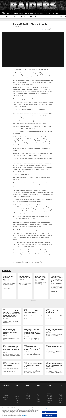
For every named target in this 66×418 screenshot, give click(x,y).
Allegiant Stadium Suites (38, 392)
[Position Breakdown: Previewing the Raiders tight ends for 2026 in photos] (33, 344)
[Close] (64, 412)
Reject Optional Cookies (49, 412)
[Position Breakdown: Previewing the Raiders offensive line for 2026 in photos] (11, 328)
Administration (5, 385)
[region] (33, 412)
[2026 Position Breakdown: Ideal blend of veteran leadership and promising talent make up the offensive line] (33, 328)
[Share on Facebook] (43, 29)
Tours (39, 402)
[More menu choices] (44, 13)
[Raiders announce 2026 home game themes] (33, 308)
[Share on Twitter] (46, 29)
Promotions (61, 401)
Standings (17, 392)
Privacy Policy (5, 391)
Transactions (17, 390)
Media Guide (50, 400)
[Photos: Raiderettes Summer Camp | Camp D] (54, 327)
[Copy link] (51, 29)
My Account (28, 392)
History (17, 394)
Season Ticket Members (27, 383)
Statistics (17, 388)
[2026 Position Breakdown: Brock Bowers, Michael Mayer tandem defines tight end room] (11, 346)
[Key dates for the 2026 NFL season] (54, 343)
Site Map (5, 393)
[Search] (46, 13)
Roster (17, 382)
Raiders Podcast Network (49, 383)
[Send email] (49, 29)
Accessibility (6, 387)
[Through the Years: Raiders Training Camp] (54, 308)
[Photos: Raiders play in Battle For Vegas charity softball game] (33, 362)
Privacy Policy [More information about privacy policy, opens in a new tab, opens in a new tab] (24, 415)
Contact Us (6, 389)
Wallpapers (61, 392)
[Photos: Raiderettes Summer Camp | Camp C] (11, 361)
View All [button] (33, 371)
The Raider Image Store (61, 398)
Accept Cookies (49, 415)
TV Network (50, 392)
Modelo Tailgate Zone (60, 389)
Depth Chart (17, 384)
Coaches (17, 386)
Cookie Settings (49, 408)
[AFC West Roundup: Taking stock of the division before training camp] (54, 362)
